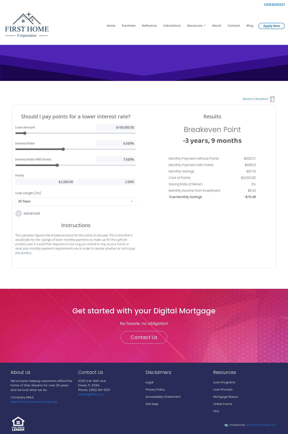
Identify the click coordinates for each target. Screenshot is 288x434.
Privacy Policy (155, 389)
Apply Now (271, 26)
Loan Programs (224, 382)
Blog (250, 26)
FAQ (216, 411)
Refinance (149, 26)
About (216, 26)
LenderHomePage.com (261, 425)
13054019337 (273, 4)
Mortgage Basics (225, 397)
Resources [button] (195, 26)
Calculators (172, 26)
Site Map (152, 404)
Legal (149, 382)
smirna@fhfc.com (91, 394)
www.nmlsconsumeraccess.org (34, 402)
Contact (234, 26)
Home (111, 26)
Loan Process (223, 389)
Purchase (129, 26)
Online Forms (222, 404)
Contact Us (144, 337)
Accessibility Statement (163, 397)
